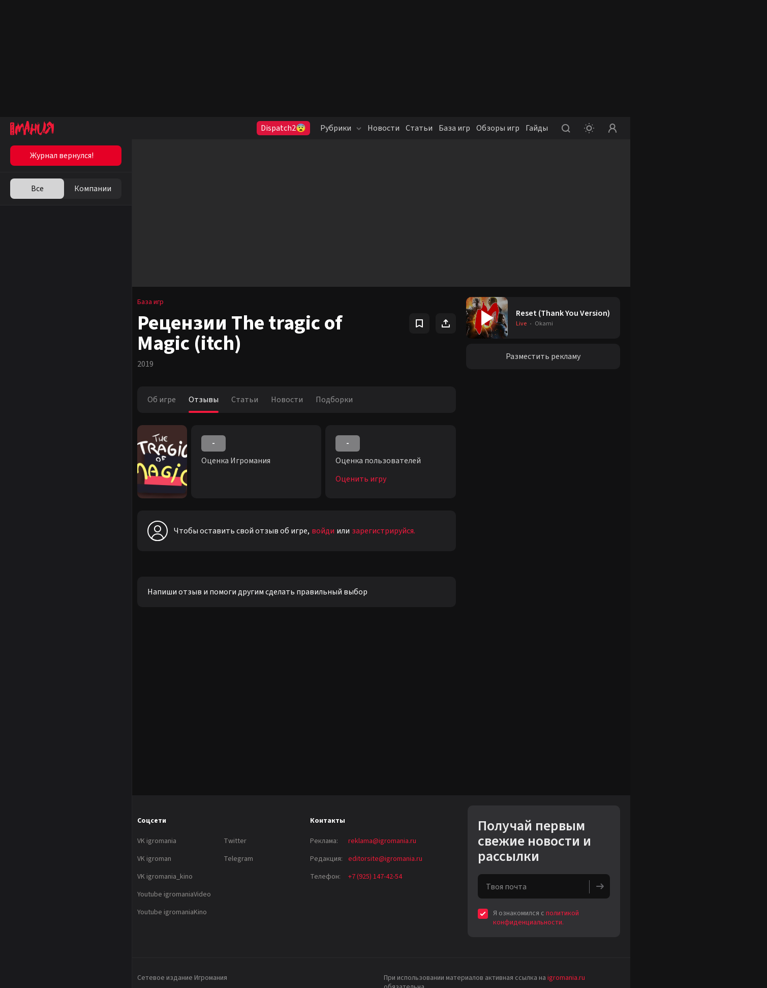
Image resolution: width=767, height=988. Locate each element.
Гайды (537, 128)
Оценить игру (364, 479)
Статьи (419, 128)
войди (328, 531)
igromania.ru (571, 978)
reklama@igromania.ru (387, 841)
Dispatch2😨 (283, 128)
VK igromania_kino (170, 877)
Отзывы (209, 400)
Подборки (339, 400)
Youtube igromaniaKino (177, 912)
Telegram (243, 859)
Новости (383, 128)
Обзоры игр (497, 128)
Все (37, 188)
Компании (92, 188)
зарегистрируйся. (388, 531)
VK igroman (159, 859)
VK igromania (161, 841)
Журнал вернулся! (62, 155)
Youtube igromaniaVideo (179, 894)
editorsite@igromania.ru (390, 859)
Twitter (240, 841)
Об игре (166, 400)
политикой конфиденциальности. (536, 917)
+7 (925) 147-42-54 (380, 877)
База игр (454, 128)
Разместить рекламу (543, 356)
